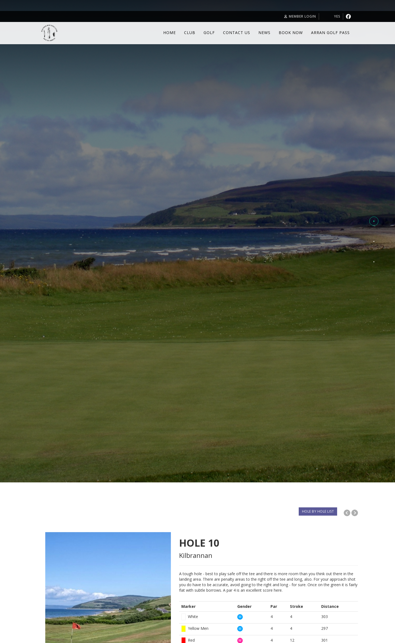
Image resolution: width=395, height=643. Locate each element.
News (264, 32)
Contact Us (236, 32)
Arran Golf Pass (330, 32)
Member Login (289, 16)
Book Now (291, 32)
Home (169, 32)
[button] (373, 221)
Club (189, 32)
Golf (209, 32)
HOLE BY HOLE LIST (318, 511)
